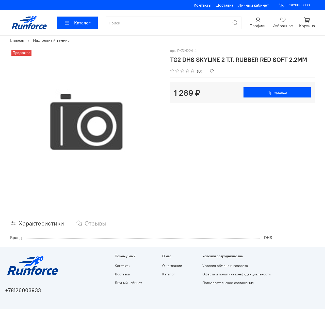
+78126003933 (294, 5)
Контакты (202, 5)
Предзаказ (277, 92)
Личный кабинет (253, 5)
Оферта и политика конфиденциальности (236, 274)
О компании (172, 265)
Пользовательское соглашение (228, 282)
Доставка (224, 5)
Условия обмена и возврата (225, 265)
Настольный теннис (51, 40)
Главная (17, 40)
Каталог (77, 23)
